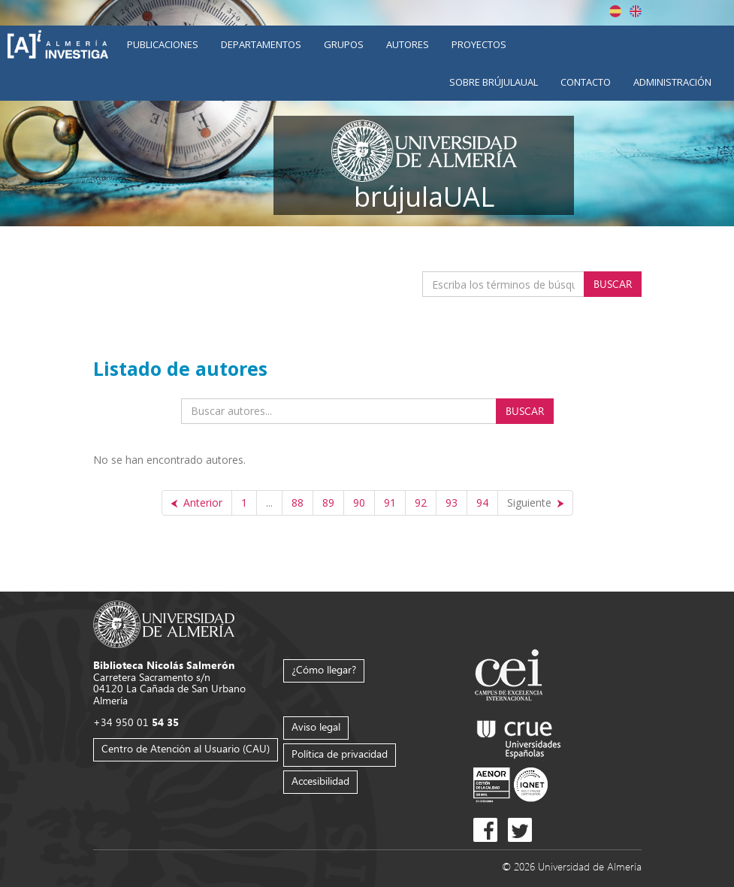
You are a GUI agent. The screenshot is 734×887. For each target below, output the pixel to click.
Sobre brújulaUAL (493, 82)
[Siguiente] (535, 503)
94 (482, 502)
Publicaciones (162, 44)
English (636, 11)
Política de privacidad (339, 753)
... (269, 502)
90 (359, 502)
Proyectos (479, 44)
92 (421, 502)
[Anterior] (197, 503)
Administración (672, 82)
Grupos (344, 44)
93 (452, 502)
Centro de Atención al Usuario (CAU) (185, 748)
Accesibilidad (320, 780)
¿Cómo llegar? (323, 669)
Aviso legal (315, 726)
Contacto (585, 82)
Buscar (613, 284)
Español (615, 11)
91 (390, 502)
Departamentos (261, 44)
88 (297, 502)
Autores (407, 44)
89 (328, 502)
